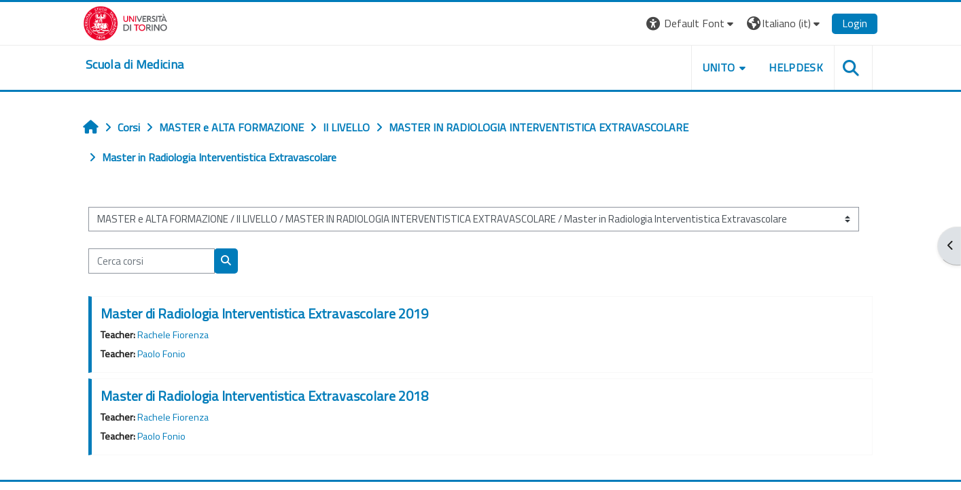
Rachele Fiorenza (173, 334)
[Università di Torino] (125, 22)
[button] (691, 23)
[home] (135, 64)
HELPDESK (796, 67)
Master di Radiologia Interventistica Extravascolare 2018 (264, 395)
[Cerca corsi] (151, 261)
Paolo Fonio (161, 353)
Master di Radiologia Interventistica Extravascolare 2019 (264, 313)
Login (854, 23)
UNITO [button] (719, 67)
